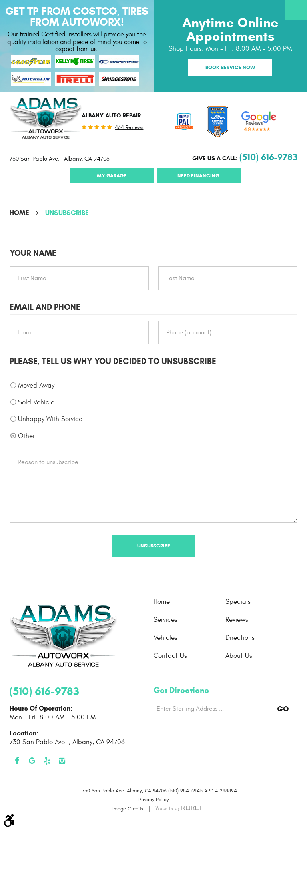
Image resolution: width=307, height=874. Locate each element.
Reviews (236, 620)
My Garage (111, 175)
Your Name (33, 253)
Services (165, 620)
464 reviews (129, 127)
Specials (238, 602)
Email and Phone (45, 307)
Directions (240, 638)
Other (26, 436)
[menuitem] (189, 602)
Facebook (17, 760)
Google (32, 760)
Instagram (62, 760)
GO (287, 709)
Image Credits (127, 809)
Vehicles (165, 638)
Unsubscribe (67, 213)
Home (19, 213)
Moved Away (36, 386)
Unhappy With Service (50, 419)
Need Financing (198, 175)
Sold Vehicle (36, 402)
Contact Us (170, 656)
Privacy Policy (153, 799)
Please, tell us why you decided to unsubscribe (113, 361)
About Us (238, 656)
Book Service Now (230, 67)
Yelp (47, 760)
